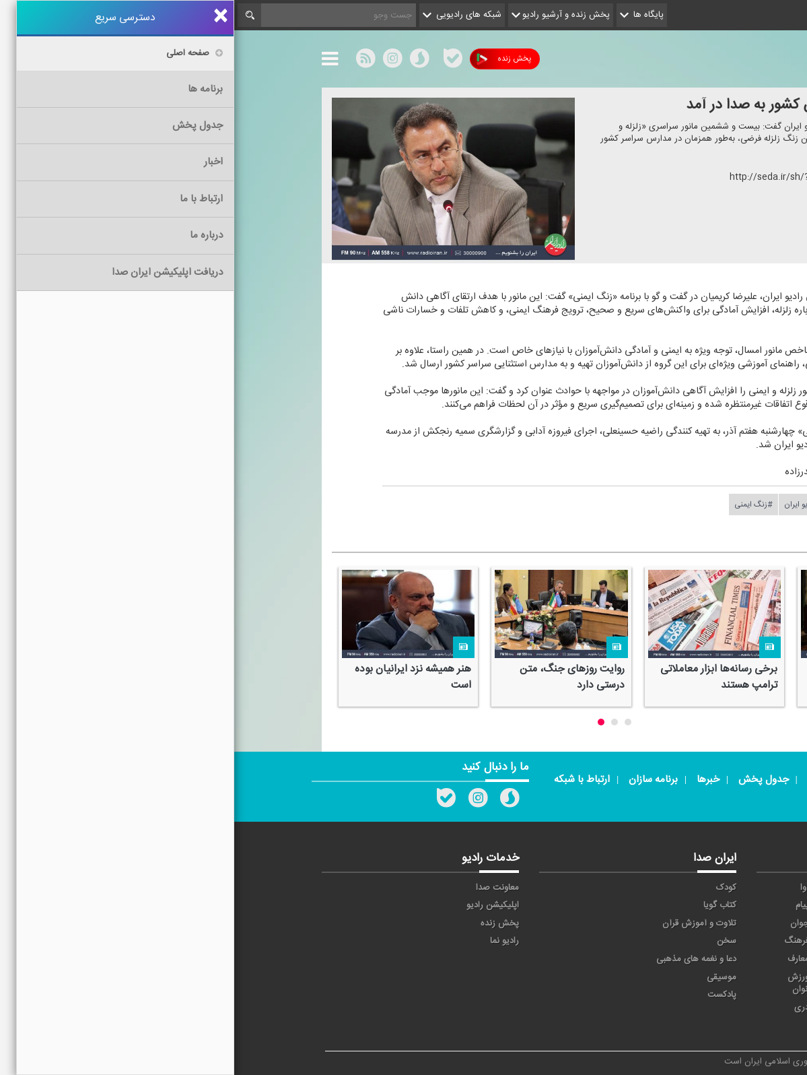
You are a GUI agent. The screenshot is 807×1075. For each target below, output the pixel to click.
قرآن (699, 959)
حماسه (629, 887)
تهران (631, 923)
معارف (564, 959)
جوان (565, 923)
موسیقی (487, 977)
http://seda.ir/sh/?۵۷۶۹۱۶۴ (550, 177)
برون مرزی (621, 1007)
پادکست (487, 994)
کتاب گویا (485, 905)
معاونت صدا (263, 887)
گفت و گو (623, 959)
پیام (568, 905)
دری (567, 1007)
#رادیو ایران (569, 504)
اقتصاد (696, 905)
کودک (492, 887)
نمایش (694, 977)
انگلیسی (692, 1025)
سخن (492, 941)
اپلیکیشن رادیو (258, 905)
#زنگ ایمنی (519, 504)
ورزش (630, 977)
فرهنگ (562, 941)
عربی (698, 1007)
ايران (632, 905)
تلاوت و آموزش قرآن (465, 923)
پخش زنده (269, 59)
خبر (701, 887)
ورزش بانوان (565, 984)
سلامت (694, 941)
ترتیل (697, 923)
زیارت (631, 1025)
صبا (635, 941)
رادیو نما (270, 941)
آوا (570, 887)
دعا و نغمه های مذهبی (462, 959)
